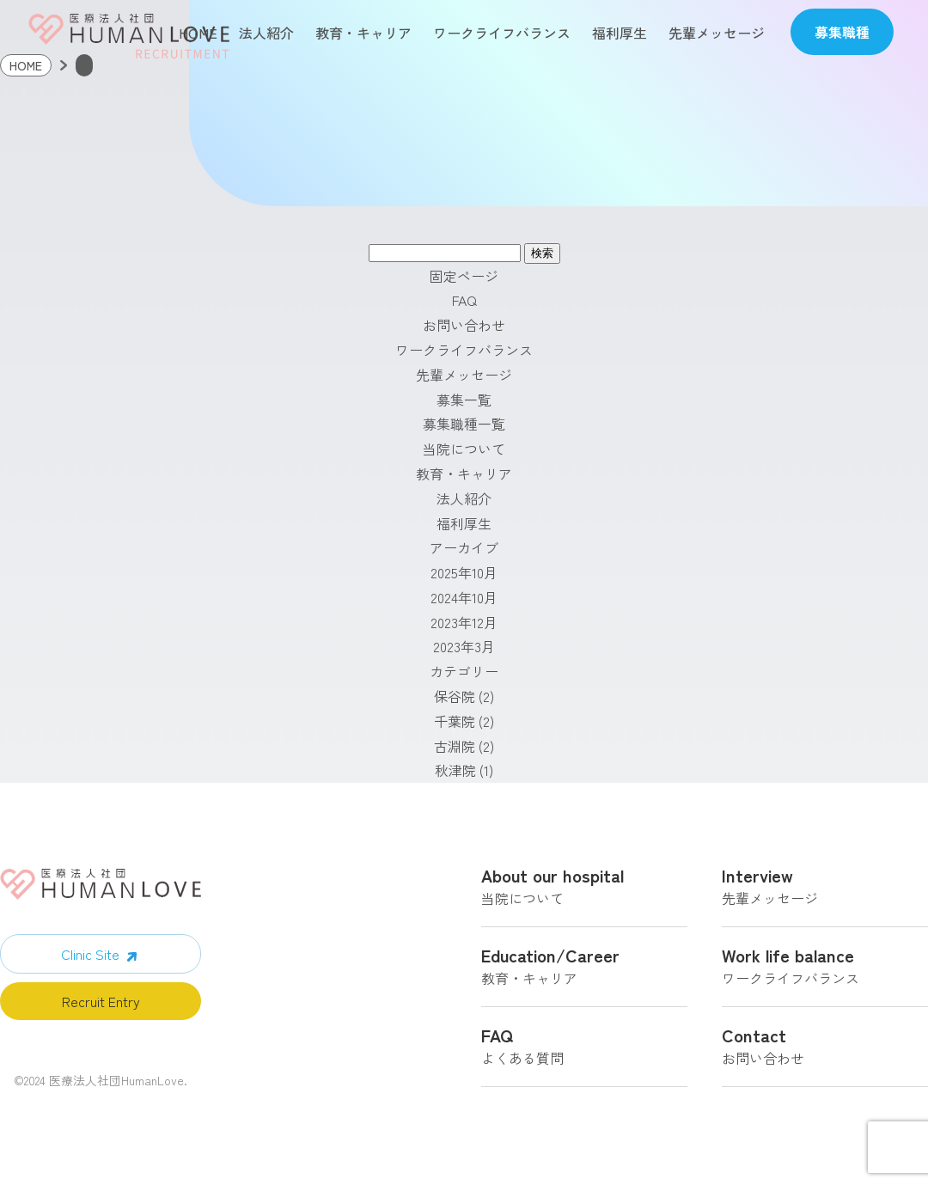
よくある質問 (584, 1055)
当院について (464, 455)
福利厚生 (619, 32)
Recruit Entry (101, 1008)
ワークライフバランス (502, 32)
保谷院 (454, 703)
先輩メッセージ (717, 32)
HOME (198, 32)
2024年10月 (464, 603)
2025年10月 (464, 579)
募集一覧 (464, 405)
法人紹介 (266, 32)
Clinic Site (90, 960)
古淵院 (454, 752)
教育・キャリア (363, 32)
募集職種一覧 (464, 430)
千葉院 (454, 727)
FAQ (464, 306)
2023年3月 (464, 653)
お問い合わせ (464, 331)
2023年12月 (464, 628)
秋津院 (455, 777)
